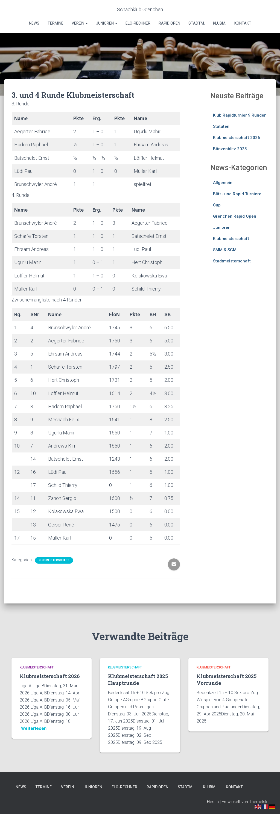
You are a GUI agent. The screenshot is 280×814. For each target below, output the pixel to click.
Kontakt (242, 23)
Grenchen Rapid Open (234, 216)
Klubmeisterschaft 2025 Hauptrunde (138, 679)
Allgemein (222, 182)
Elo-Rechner (138, 23)
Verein (80, 23)
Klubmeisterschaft (54, 560)
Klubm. (219, 23)
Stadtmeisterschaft (232, 261)
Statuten (221, 126)
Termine (55, 23)
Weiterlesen (33, 728)
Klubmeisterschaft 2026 (236, 137)
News (34, 23)
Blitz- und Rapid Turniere (237, 193)
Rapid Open (169, 23)
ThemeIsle (259, 801)
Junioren (106, 23)
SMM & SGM (225, 249)
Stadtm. (196, 23)
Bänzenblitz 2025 (230, 148)
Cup (217, 205)
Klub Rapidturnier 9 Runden (240, 115)
